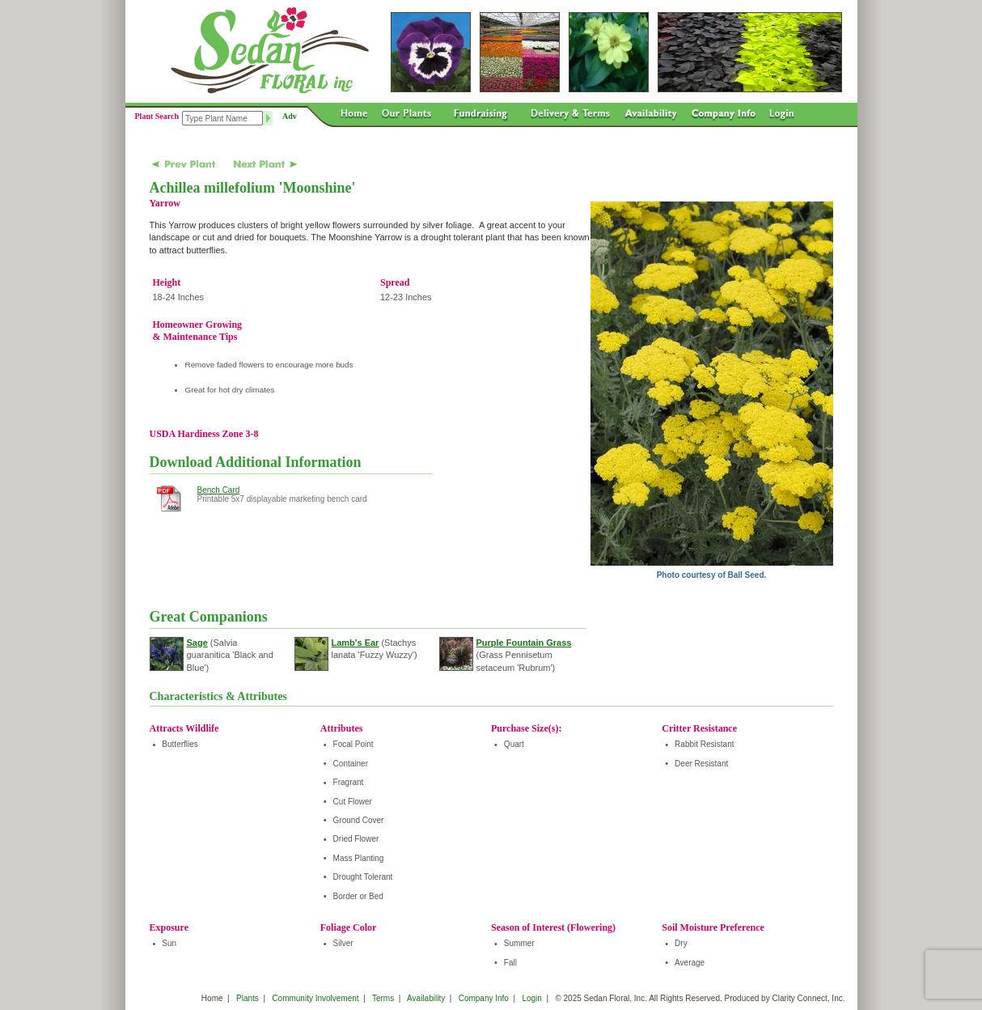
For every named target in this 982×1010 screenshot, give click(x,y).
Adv (289, 116)
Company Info (484, 998)
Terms (383, 998)
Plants (247, 998)
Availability (426, 998)
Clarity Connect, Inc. (808, 998)
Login (531, 998)
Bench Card (218, 490)
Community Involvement (315, 998)
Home (212, 998)
